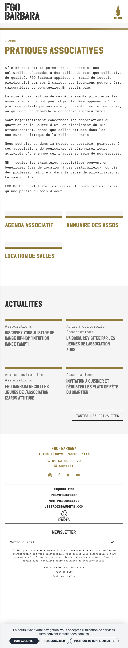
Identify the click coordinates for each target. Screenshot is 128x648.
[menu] (118, 11)
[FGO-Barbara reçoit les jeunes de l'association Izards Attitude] (33, 381)
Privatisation (64, 495)
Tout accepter (24, 640)
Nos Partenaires (64, 501)
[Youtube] (78, 475)
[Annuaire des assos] (94, 221)
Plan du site (64, 571)
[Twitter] (69, 475)
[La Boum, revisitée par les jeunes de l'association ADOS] (94, 333)
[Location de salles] (33, 252)
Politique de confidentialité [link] (94, 640)
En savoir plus (76, 87)
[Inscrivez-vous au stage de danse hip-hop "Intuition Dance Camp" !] (33, 330)
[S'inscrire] (112, 542)
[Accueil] (22, 11)
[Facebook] (60, 475)
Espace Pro (64, 489)
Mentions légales (64, 576)
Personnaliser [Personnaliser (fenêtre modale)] (54, 640)
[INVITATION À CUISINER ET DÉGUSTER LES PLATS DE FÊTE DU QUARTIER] (94, 378)
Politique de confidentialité (84, 560)
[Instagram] (51, 475)
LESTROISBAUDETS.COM (64, 506)
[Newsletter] (58, 542)
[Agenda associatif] (33, 221)
